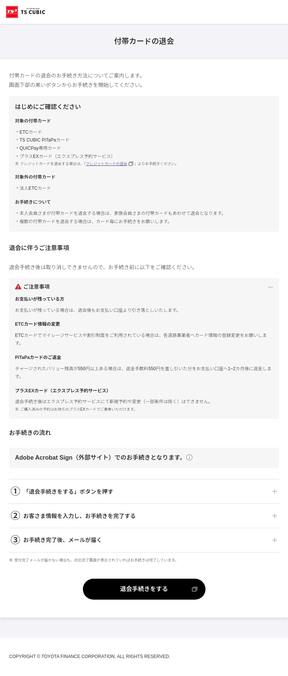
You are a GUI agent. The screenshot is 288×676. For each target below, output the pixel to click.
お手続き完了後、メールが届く (56, 540)
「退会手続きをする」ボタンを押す (61, 491)
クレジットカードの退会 (106, 164)
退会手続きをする (144, 589)
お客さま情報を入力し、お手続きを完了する (73, 516)
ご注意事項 (36, 287)
